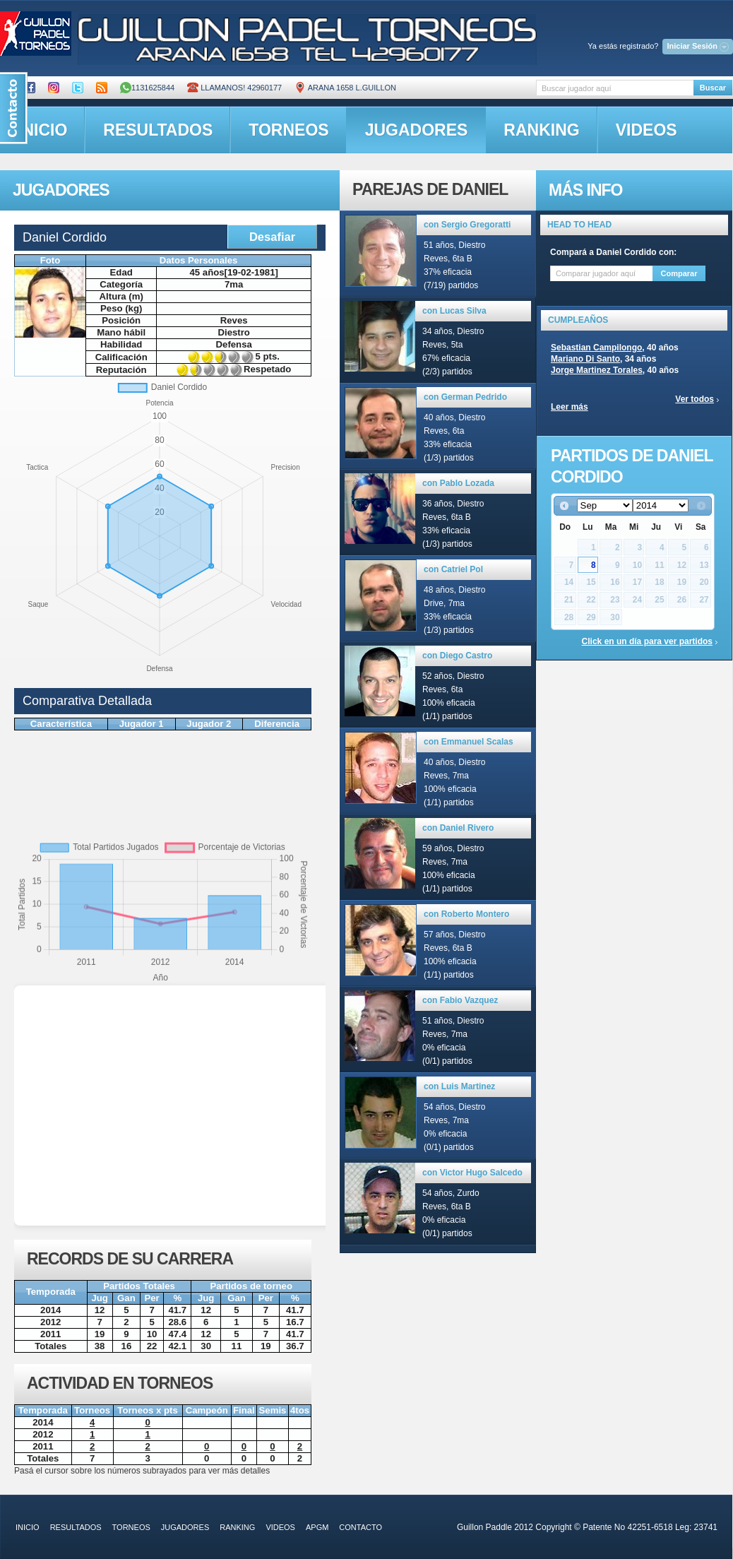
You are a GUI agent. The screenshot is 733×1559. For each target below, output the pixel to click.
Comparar (679, 273)
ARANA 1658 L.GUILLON (345, 87)
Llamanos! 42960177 (234, 87)
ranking (541, 130)
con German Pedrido (465, 397)
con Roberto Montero (466, 914)
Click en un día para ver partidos (647, 641)
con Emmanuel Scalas (468, 742)
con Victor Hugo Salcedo (472, 1173)
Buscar (713, 87)
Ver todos (694, 399)
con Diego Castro (457, 655)
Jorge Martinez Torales (597, 370)
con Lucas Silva (454, 311)
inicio (28, 1527)
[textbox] (614, 88)
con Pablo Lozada (458, 483)
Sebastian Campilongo (596, 347)
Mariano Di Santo (585, 359)
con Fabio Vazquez (460, 1000)
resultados (158, 130)
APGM (317, 1527)
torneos (288, 130)
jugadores (416, 130)
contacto (360, 1527)
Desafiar (272, 236)
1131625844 (147, 87)
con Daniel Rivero (458, 828)
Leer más (569, 407)
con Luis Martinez (459, 1086)
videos (646, 130)
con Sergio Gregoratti (467, 225)
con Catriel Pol (453, 569)
